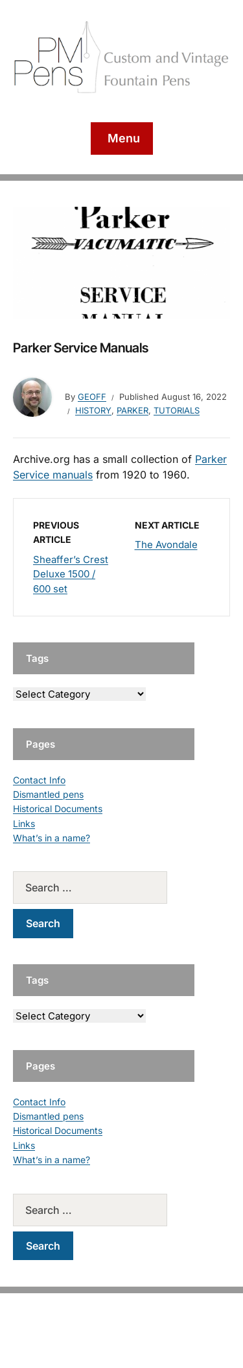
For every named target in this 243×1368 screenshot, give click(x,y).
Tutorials (177, 410)
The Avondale (166, 544)
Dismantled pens (48, 794)
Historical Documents (57, 808)
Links (24, 823)
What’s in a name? (51, 837)
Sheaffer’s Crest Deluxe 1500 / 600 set (70, 574)
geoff (92, 396)
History (93, 410)
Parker (132, 410)
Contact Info (39, 779)
